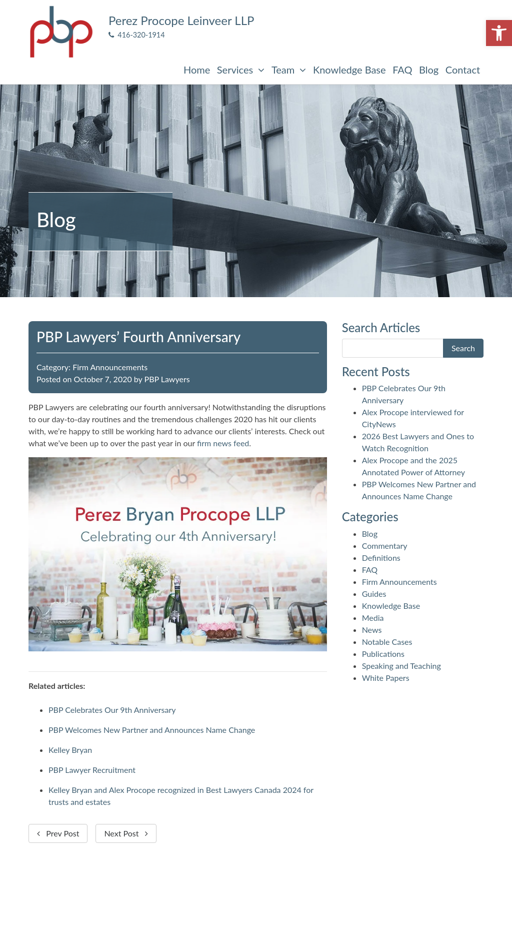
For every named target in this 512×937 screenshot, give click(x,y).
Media (373, 617)
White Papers (386, 677)
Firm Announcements (110, 367)
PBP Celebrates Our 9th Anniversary (112, 709)
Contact (463, 70)
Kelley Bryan (70, 749)
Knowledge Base (349, 70)
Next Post (126, 833)
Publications (383, 653)
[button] (499, 33)
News (372, 629)
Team (289, 70)
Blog (428, 70)
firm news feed (223, 443)
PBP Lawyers (167, 379)
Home (197, 70)
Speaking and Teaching (401, 665)
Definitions (381, 557)
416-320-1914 (136, 35)
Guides (374, 593)
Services (240, 70)
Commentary (385, 545)
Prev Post (58, 833)
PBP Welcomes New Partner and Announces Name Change (151, 729)
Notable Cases (387, 641)
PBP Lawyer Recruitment (92, 769)
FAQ (402, 70)
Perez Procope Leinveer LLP (181, 20)
